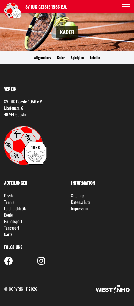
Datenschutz (80, 202)
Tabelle (95, 57)
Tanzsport (11, 227)
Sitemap (77, 195)
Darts (8, 234)
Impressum (79, 208)
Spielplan (77, 57)
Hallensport (13, 221)
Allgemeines (42, 57)
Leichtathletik (15, 208)
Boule (8, 215)
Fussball (10, 195)
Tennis (9, 202)
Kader (61, 57)
